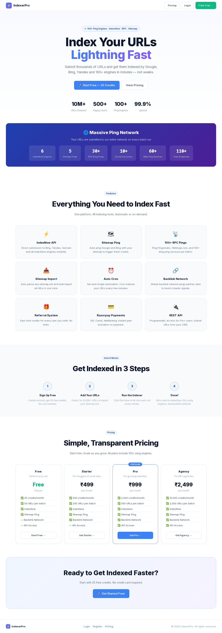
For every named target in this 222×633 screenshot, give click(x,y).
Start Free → (38, 535)
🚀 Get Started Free (111, 593)
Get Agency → (183, 535)
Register (97, 626)
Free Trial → (206, 5)
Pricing (172, 5)
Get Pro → (135, 535)
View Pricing (134, 85)
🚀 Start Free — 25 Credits (97, 85)
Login (187, 5)
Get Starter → (87, 535)
